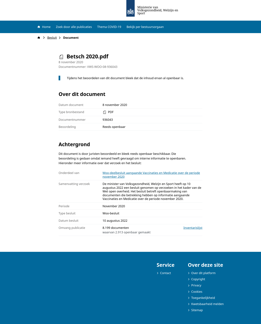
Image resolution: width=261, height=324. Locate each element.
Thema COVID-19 (109, 27)
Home (44, 27)
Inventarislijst (192, 228)
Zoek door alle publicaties (74, 27)
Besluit (53, 38)
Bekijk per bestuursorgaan (145, 27)
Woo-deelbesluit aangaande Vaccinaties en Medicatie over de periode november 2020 (151, 175)
